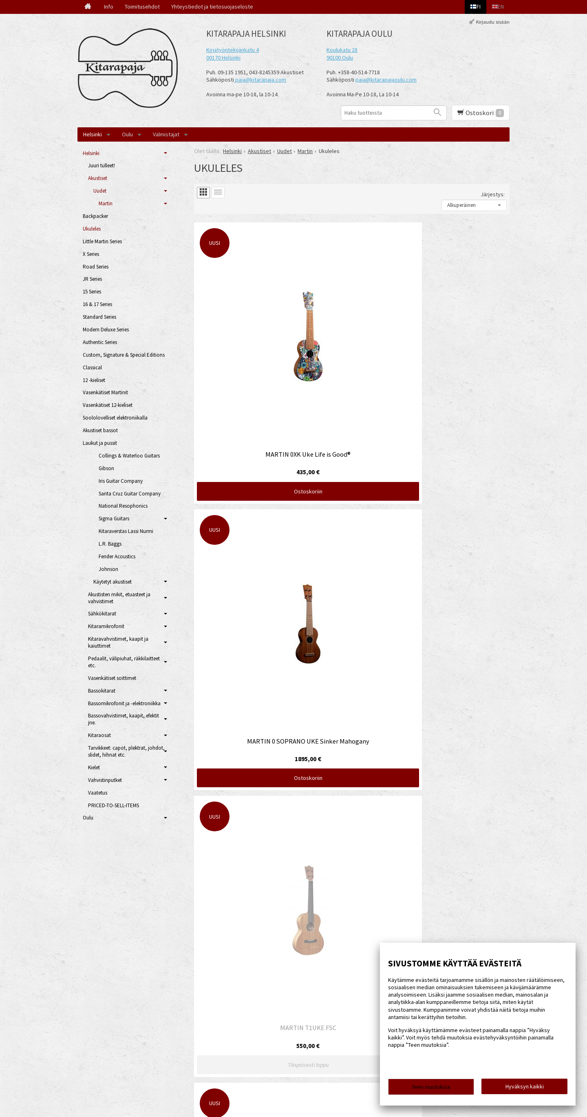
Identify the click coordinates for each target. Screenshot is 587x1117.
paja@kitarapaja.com (260, 79)
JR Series (92, 278)
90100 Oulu (340, 57)
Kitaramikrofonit (106, 626)
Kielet (94, 767)
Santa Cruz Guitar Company (130, 493)
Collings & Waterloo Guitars (129, 455)
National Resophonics (123, 505)
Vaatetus (97, 792)
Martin (106, 203)
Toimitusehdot (142, 6)
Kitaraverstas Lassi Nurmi (126, 531)
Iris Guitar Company (121, 480)
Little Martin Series (102, 241)
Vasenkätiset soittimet (112, 678)
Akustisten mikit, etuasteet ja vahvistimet (119, 598)
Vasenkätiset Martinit (105, 392)
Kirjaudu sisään (493, 22)
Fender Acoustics (117, 556)
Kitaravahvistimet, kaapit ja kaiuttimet (118, 642)
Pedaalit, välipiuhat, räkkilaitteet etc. (124, 662)
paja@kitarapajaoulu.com (386, 79)
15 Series (92, 291)
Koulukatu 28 (342, 49)
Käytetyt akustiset (112, 581)
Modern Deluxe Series (106, 329)
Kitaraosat (99, 735)
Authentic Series (100, 342)
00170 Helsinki (223, 57)
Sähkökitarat (102, 613)
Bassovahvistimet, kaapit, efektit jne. (123, 719)
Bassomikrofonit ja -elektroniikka (124, 703)
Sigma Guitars (114, 518)
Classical (92, 367)
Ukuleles (92, 228)
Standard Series (99, 316)
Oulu (127, 134)
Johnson (108, 569)
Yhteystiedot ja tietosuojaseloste (212, 6)
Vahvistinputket (105, 780)
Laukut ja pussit (100, 443)
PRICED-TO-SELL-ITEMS (113, 805)
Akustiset (97, 178)
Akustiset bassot (100, 430)
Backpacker (95, 216)
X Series (91, 254)
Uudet (99, 190)
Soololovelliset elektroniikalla (115, 417)
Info (108, 6)
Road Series (95, 266)
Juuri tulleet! (101, 165)
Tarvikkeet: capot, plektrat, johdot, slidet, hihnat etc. (126, 751)
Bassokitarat (101, 690)
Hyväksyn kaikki (524, 1089)
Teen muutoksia (431, 1089)
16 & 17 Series (97, 304)
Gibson (106, 468)
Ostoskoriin (244, 364)
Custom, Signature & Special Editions (124, 354)
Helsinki (92, 134)
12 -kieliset (94, 380)
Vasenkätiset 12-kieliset (107, 405)
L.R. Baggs (110, 543)
